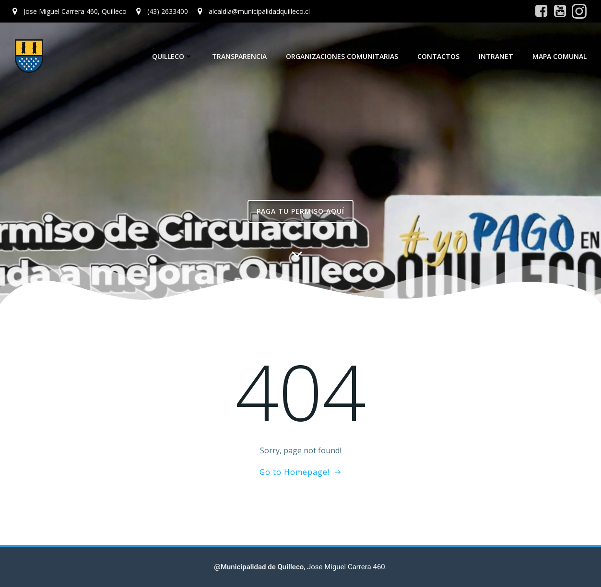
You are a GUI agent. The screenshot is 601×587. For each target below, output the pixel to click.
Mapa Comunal (559, 56)
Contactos (438, 56)
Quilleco (172, 56)
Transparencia (239, 56)
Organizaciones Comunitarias (342, 56)
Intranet (496, 56)
